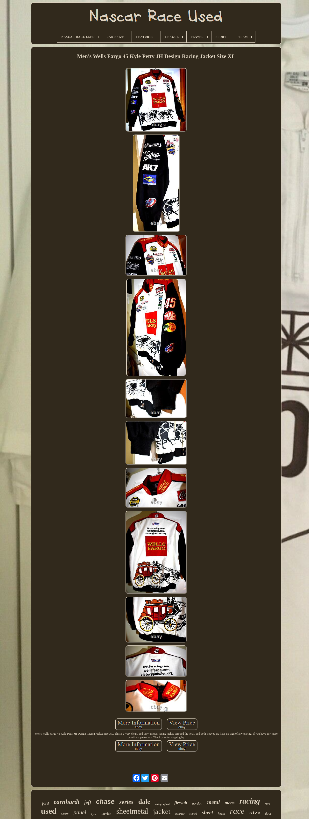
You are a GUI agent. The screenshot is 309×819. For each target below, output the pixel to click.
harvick (106, 813)
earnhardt (66, 801)
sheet (207, 812)
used (48, 811)
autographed (162, 804)
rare (267, 803)
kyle (93, 814)
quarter (180, 813)
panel (79, 812)
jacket (161, 811)
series (126, 802)
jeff (87, 802)
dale (144, 801)
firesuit (180, 802)
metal (213, 802)
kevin (221, 813)
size (254, 813)
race (237, 810)
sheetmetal (132, 811)
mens (230, 802)
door (268, 813)
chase (105, 801)
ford (45, 803)
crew (65, 813)
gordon (197, 803)
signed (193, 813)
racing (249, 801)
